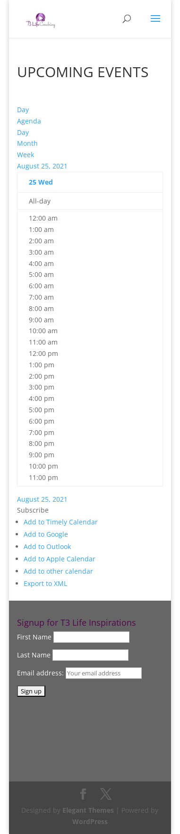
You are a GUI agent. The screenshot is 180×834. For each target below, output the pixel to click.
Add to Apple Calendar (59, 558)
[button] (33, 510)
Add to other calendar (58, 571)
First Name (34, 636)
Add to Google (46, 534)
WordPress (90, 821)
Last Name (34, 654)
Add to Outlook (47, 546)
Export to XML (45, 583)
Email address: (41, 672)
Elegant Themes (88, 810)
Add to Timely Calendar (61, 521)
